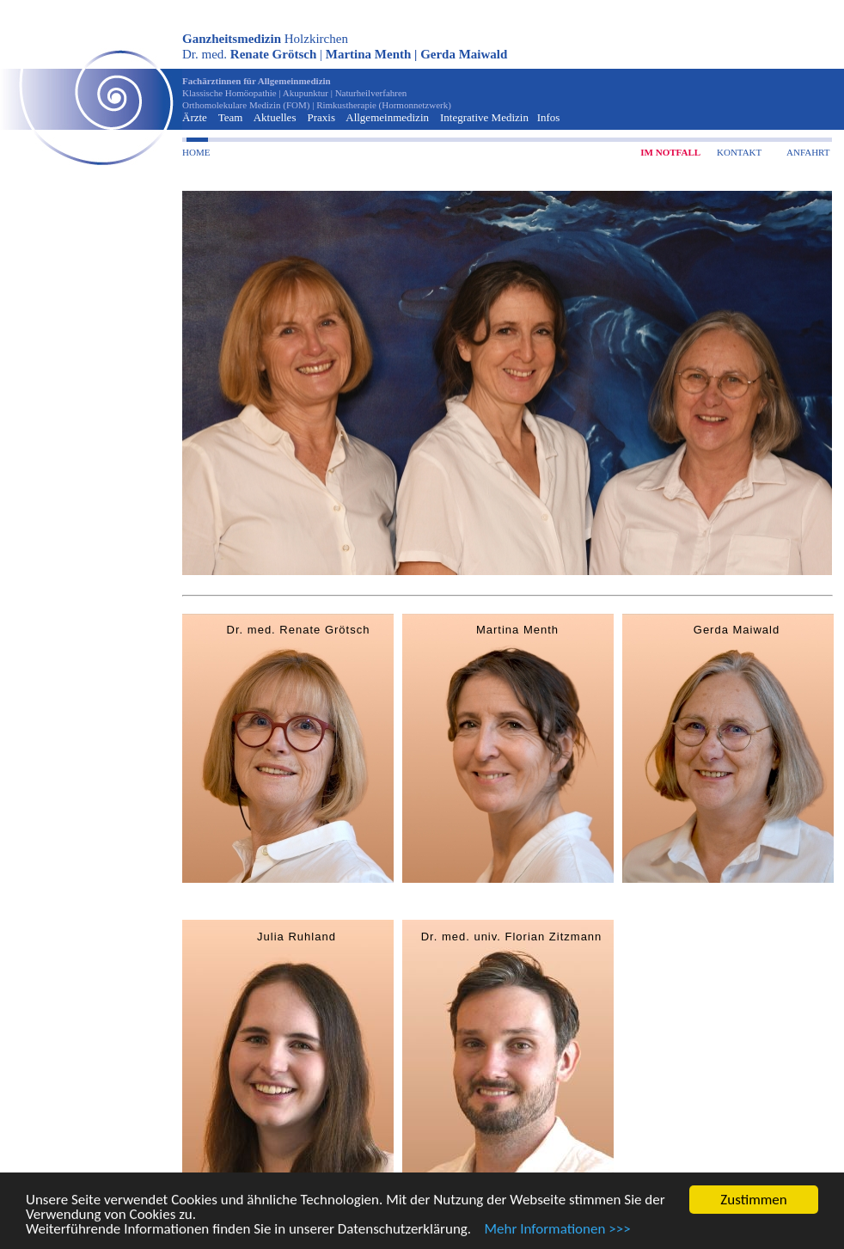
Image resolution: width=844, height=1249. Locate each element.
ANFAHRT (807, 152)
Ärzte (194, 117)
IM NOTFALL (670, 152)
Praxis (321, 117)
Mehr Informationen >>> (552, 1230)
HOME (196, 152)
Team (230, 117)
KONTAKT (739, 152)
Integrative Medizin (484, 117)
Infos (548, 117)
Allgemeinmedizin (387, 117)
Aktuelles (275, 117)
